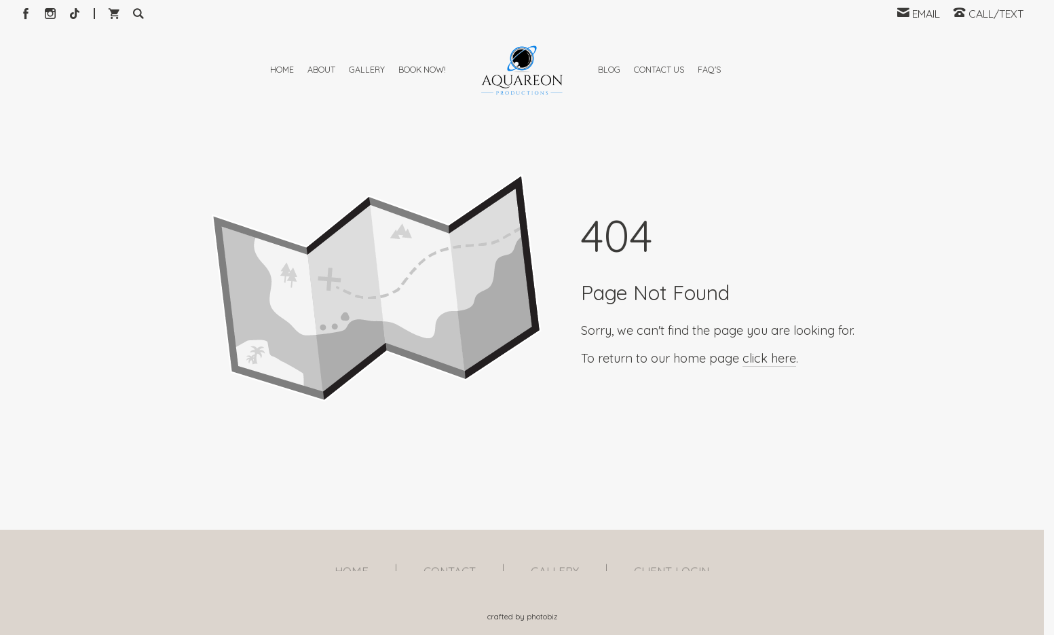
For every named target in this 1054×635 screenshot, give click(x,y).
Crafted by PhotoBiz (522, 616)
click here (769, 421)
